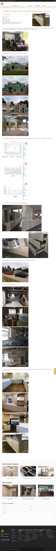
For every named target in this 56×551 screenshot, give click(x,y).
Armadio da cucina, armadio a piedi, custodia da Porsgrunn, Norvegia (27, 499)
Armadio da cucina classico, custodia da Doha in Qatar (10, 499)
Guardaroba (13, 531)
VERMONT (19, 532)
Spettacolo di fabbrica (20, 538)
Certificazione (20, 534)
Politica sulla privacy (53, 549)
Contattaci (49, 529)
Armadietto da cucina (13, 534)
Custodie (40, 532)
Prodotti (13, 529)
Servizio (40, 534)
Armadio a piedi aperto (10, 478)
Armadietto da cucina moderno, (46, 478)
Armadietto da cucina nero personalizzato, (27, 536)
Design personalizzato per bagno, (35, 532)
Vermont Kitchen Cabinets (9, 549)
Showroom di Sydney (21, 539)
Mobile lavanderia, (14, 535)
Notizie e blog (41, 535)
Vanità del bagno (14, 537)
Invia (5, 520)
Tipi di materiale (35, 529)
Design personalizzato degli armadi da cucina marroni (28, 539)
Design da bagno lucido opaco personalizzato (35, 537)
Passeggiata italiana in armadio (28, 478)
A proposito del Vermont (21, 530)
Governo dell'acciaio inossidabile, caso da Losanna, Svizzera (45, 499)
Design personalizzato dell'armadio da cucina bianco (28, 532)
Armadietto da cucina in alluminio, (35, 535)
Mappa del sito (46, 549)
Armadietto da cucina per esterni (14, 541)
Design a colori (28, 529)
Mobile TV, (12, 538)
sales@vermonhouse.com (51, 531)
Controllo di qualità (21, 535)
